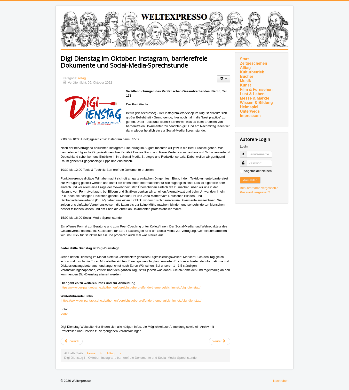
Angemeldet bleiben (258, 171)
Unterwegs (250, 111)
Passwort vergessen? (255, 192)
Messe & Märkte (254, 98)
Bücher (246, 76)
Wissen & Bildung (256, 103)
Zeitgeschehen (253, 63)
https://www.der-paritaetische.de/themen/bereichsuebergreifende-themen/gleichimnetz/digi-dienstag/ (130, 287)
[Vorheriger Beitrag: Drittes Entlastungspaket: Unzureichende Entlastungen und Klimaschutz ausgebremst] (72, 341)
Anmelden (250, 180)
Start (244, 59)
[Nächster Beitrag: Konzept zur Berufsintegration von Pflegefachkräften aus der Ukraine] (219, 341)
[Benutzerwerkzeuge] (223, 78)
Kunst (245, 85)
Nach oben (280, 380)
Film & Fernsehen (256, 89)
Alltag (82, 78)
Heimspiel (249, 107)
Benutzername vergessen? (259, 188)
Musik (245, 81)
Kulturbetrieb (252, 72)
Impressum (250, 116)
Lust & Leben (252, 94)
